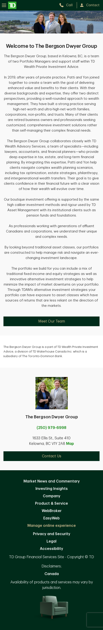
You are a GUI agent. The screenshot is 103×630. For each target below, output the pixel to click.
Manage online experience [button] (51, 526)
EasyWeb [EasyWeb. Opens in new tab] (51, 518)
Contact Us (51, 456)
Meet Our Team (51, 321)
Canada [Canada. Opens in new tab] (51, 574)
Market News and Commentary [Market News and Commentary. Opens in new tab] (52, 481)
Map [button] (70, 444)
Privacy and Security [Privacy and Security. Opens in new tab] (51, 534)
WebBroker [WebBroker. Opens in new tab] (52, 511)
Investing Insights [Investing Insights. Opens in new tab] (51, 489)
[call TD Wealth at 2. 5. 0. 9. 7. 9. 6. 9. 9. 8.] (68, 5)
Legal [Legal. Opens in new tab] (51, 541)
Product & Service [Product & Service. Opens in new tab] (51, 503)
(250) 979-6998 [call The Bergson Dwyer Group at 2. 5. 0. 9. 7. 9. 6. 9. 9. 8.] (51, 428)
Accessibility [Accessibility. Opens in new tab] (51, 549)
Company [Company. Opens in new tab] (51, 496)
